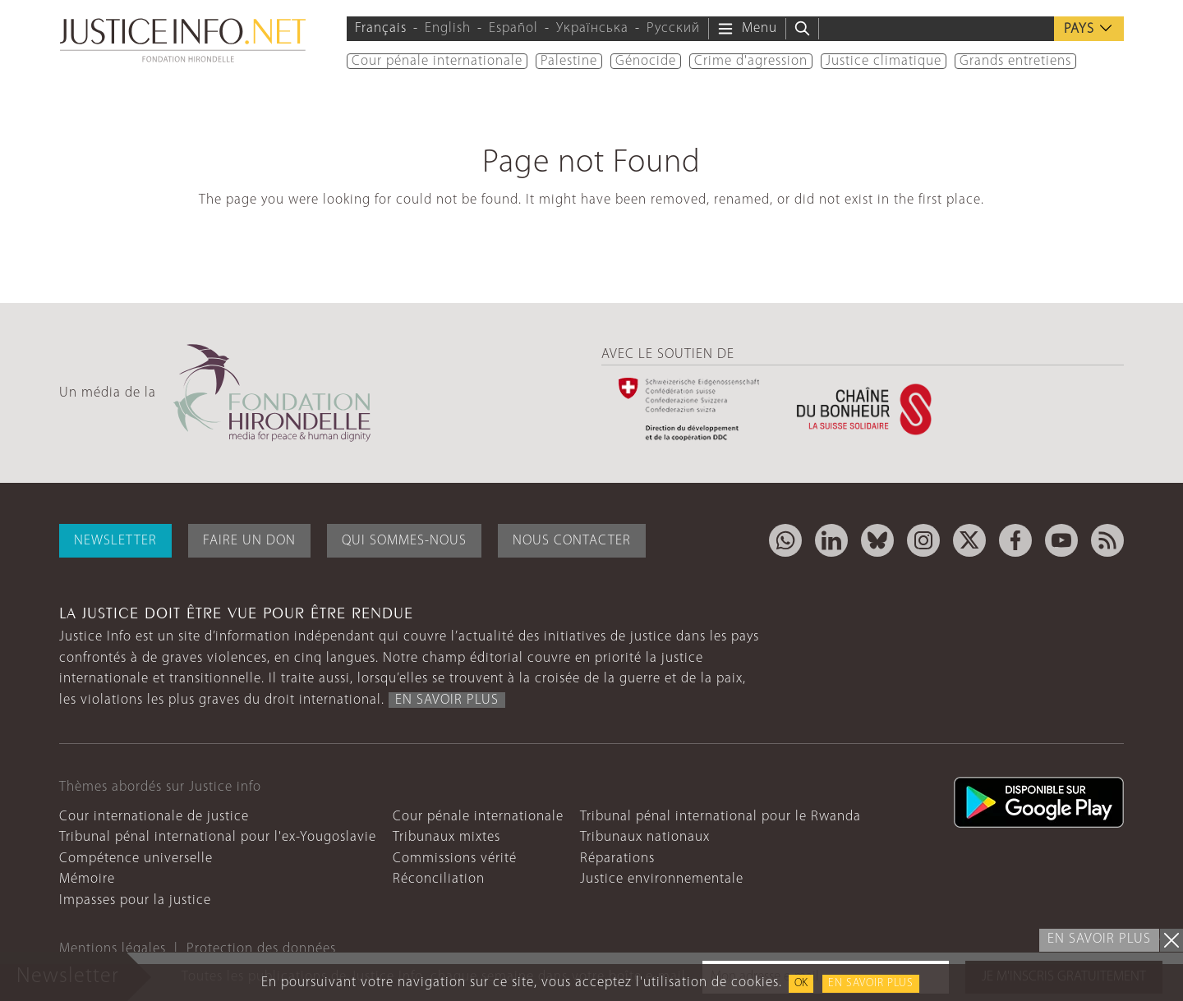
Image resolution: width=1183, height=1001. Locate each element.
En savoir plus (871, 983)
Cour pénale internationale (437, 61)
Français (381, 28)
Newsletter (115, 541)
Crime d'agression (751, 61)
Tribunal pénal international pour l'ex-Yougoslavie (217, 837)
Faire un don (249, 541)
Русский (673, 28)
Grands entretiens (1015, 61)
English (448, 28)
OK (801, 983)
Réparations (617, 859)
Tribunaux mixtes (446, 837)
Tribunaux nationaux (645, 837)
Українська (592, 28)
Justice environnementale (661, 879)
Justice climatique (883, 61)
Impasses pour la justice (135, 900)
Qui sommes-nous (404, 541)
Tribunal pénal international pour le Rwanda (720, 817)
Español (513, 28)
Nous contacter (572, 541)
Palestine (569, 61)
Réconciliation (439, 879)
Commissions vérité (455, 859)
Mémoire (87, 879)
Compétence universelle (136, 859)
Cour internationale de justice (154, 817)
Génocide (645, 61)
